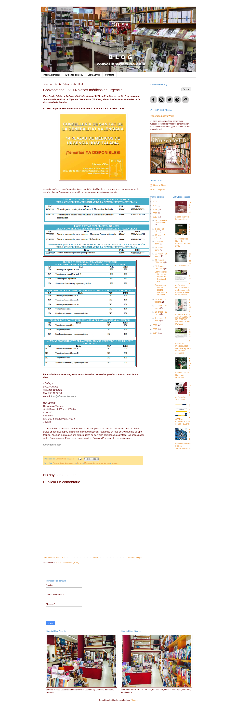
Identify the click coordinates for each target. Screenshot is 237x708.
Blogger (134, 700)
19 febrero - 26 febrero (160, 261)
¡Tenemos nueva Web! (162, 116)
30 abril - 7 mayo (159, 248)
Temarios (114, 463)
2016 (155, 325)
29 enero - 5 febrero (160, 300)
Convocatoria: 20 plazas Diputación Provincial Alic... (161, 277)
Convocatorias (70, 463)
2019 (155, 209)
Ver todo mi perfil (157, 189)
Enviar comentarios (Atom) (67, 562)
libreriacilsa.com (52, 444)
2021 (155, 202)
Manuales (88, 463)
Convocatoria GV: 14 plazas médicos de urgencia (161, 290)
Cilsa (62, 463)
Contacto (109, 75)
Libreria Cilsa (159, 185)
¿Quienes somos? (74, 75)
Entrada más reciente (53, 558)
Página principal (51, 75)
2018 (155, 213)
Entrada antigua (135, 558)
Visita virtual (94, 75)
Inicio (95, 558)
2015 (155, 329)
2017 (155, 217)
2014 (155, 333)
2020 (155, 205)
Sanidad (107, 463)
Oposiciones (98, 463)
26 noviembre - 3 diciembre (161, 221)
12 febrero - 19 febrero (160, 267)
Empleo (80, 463)
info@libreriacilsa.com (63, 396)
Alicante (56, 463)
